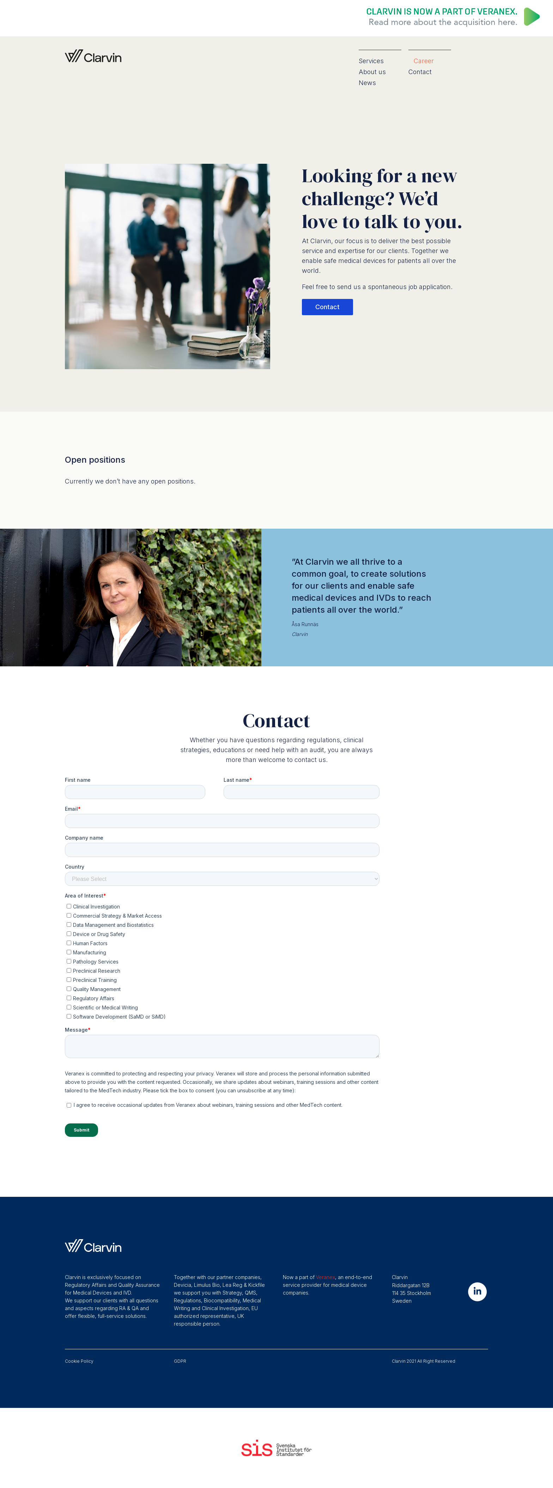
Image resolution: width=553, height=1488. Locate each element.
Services (371, 61)
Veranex (325, 1277)
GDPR (180, 1361)
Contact (420, 72)
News (367, 82)
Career (424, 61)
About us (372, 72)
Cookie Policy (79, 1361)
